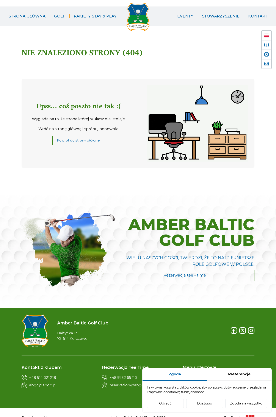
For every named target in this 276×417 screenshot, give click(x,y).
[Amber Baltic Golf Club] (138, 19)
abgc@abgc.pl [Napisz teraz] (39, 385)
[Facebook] (234, 330)
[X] (242, 330)
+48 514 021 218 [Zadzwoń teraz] (39, 377)
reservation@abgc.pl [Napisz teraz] (125, 385)
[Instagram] (251, 330)
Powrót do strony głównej (78, 140)
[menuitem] (27, 16)
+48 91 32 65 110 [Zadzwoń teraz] (119, 377)
